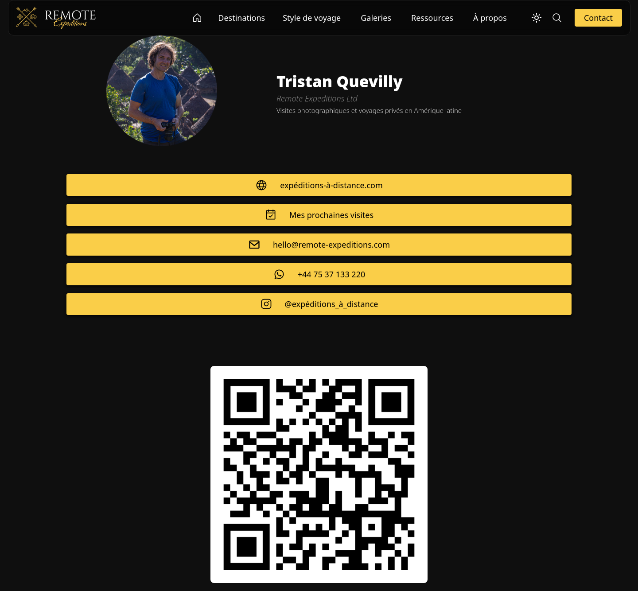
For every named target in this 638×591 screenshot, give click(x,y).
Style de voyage (312, 17)
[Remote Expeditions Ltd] (56, 17)
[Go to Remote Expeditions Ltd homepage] (197, 18)
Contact (598, 18)
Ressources (432, 17)
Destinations (241, 17)
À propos (490, 17)
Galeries (376, 17)
